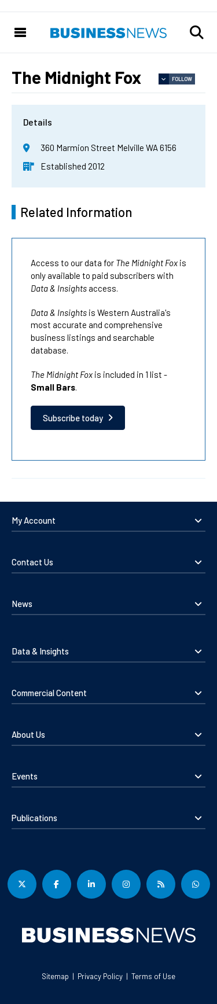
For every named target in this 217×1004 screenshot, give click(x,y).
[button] (196, 32)
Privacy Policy (100, 976)
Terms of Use (153, 976)
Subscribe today (73, 418)
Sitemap (55, 976)
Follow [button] (182, 79)
